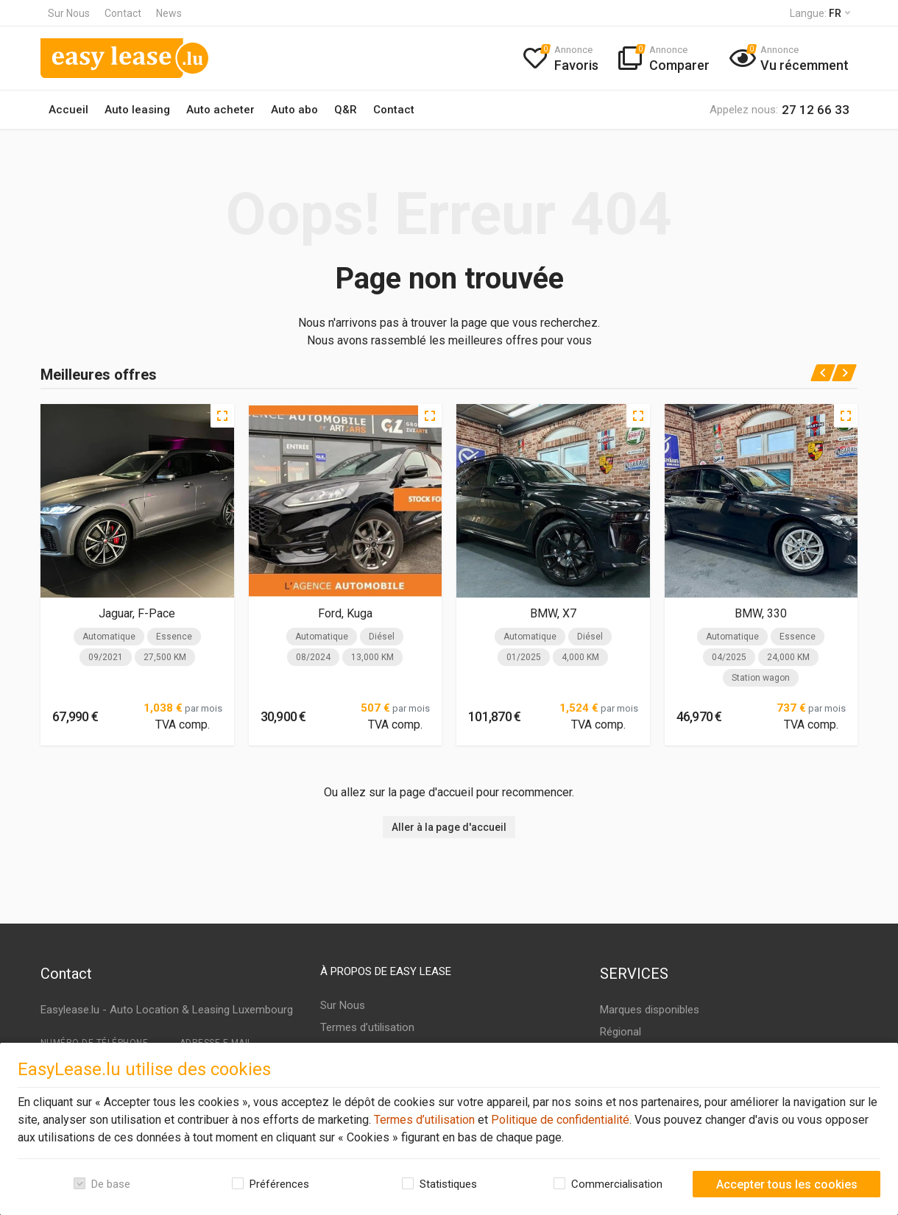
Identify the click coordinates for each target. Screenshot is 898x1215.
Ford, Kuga (345, 613)
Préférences (279, 1184)
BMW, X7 (553, 613)
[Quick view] (222, 416)
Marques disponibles (649, 1009)
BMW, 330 (761, 613)
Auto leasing (137, 109)
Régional (620, 1031)
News (169, 13)
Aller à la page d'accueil (449, 827)
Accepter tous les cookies (787, 1184)
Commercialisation (616, 1184)
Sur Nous (69, 13)
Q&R (345, 109)
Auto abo (294, 109)
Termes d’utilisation (423, 1120)
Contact (123, 13)
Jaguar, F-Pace (137, 613)
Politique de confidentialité (558, 1120)
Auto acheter (220, 109)
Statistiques (448, 1184)
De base (110, 1184)
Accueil (68, 109)
